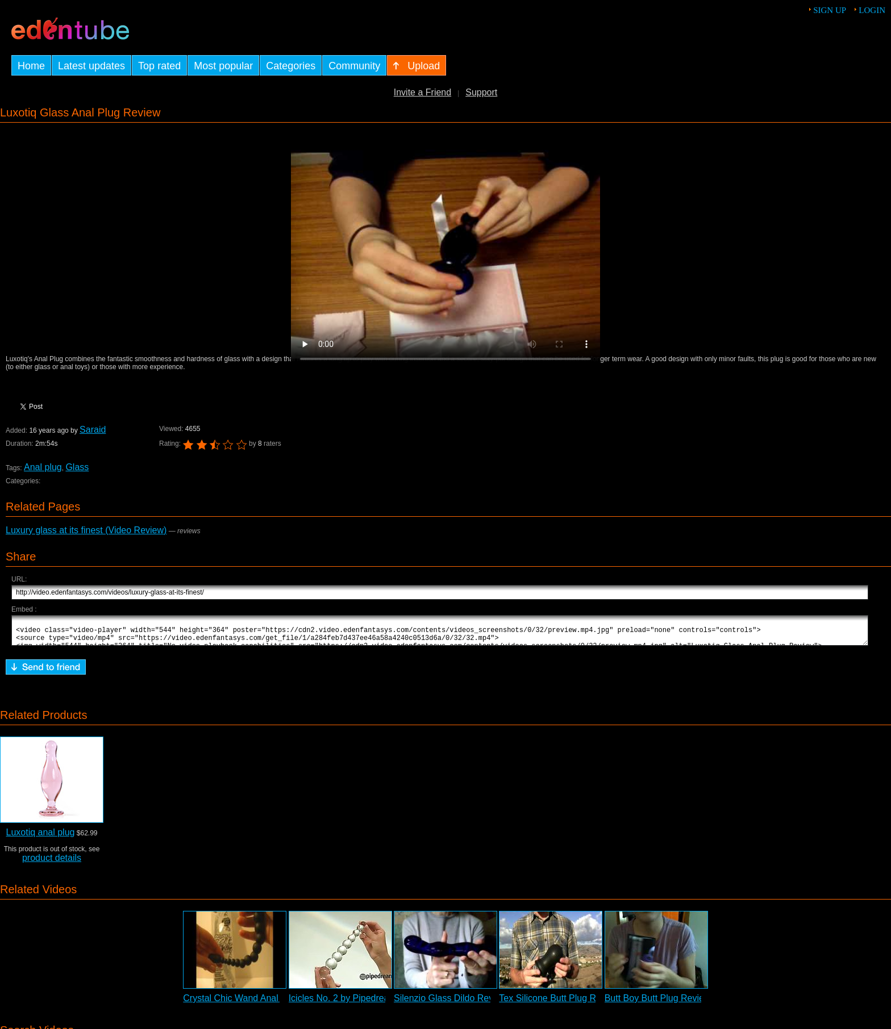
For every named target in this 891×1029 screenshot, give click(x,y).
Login (872, 10)
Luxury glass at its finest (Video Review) (86, 530)
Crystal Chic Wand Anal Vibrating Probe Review (279, 1003)
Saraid (93, 429)
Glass (77, 467)
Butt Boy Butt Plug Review (658, 1003)
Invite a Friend (422, 92)
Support (481, 92)
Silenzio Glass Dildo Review (450, 1003)
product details (51, 863)
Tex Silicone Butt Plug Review (559, 1003)
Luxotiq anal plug (40, 837)
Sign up (829, 10)
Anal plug (42, 467)
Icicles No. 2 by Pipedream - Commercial (371, 1003)
